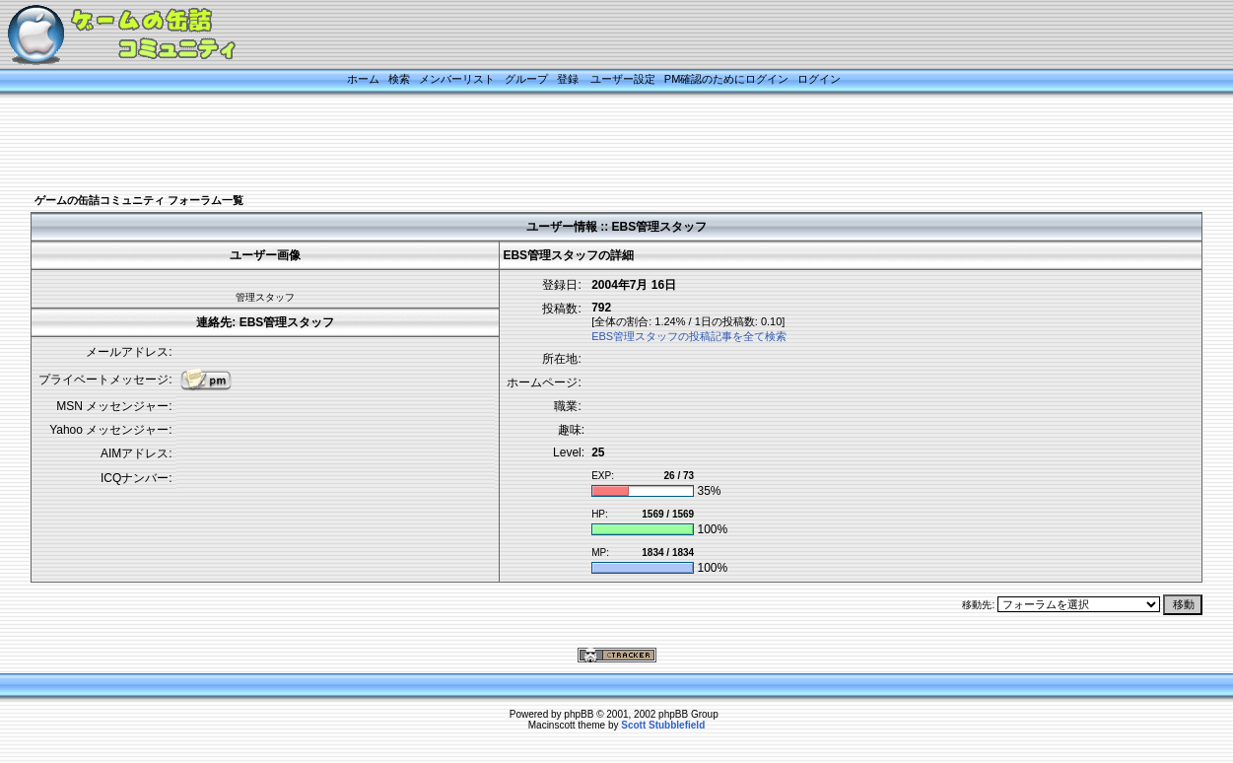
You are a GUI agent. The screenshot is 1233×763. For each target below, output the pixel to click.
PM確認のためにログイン (726, 79)
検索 (399, 79)
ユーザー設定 (622, 79)
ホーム (363, 79)
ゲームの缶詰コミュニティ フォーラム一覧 (138, 200)
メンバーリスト (457, 79)
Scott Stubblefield (663, 725)
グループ (526, 79)
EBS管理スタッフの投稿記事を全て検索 (689, 336)
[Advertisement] (592, 145)
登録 (568, 79)
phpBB (578, 714)
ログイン (819, 79)
